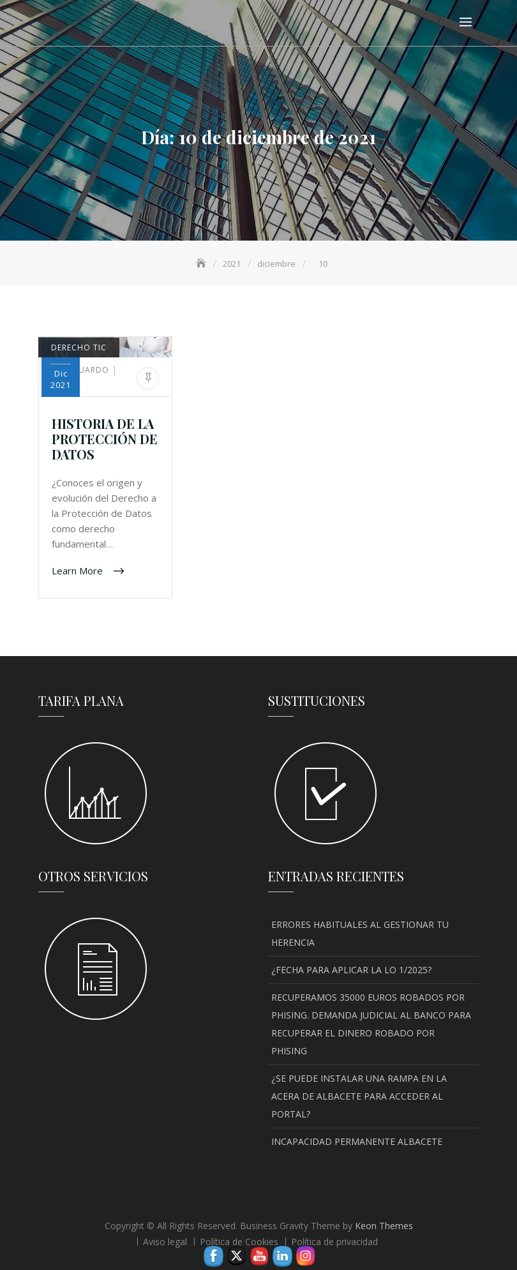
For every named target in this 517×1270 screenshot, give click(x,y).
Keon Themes (384, 1226)
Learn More (78, 570)
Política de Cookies (239, 1242)
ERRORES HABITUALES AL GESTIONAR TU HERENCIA (360, 933)
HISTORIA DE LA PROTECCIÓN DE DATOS (105, 439)
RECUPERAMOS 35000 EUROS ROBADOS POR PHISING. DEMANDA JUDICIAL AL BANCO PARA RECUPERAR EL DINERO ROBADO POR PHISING (371, 1024)
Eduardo (82, 369)
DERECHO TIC (79, 347)
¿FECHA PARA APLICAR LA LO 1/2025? (351, 970)
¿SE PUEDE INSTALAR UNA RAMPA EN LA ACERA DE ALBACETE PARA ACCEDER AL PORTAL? (359, 1096)
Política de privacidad (334, 1242)
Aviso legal (165, 1242)
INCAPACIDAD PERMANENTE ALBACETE (356, 1141)
